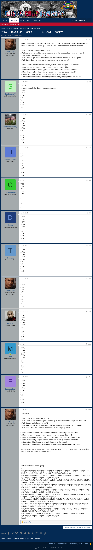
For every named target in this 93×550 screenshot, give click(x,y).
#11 (89, 377)
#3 (90, 114)
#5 (90, 180)
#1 (90, 39)
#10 (89, 344)
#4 (90, 147)
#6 (90, 213)
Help (81, 544)
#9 (90, 311)
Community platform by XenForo (46, 548)
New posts (4, 24)
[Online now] (10, 354)
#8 (90, 278)
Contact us (51, 544)
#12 (89, 410)
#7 (90, 246)
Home (5, 20)
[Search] (89, 20)
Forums (14, 20)
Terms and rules (62, 544)
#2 (90, 82)
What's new (24, 20)
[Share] (86, 39)
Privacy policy (73, 544)
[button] (31, 20)
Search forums (14, 24)
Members (37, 20)
